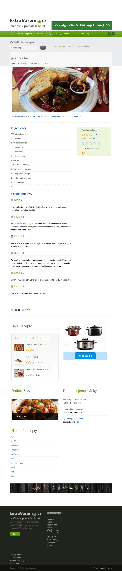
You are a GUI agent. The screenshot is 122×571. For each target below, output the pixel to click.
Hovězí (36, 34)
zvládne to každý (17, 560)
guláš (72, 46)
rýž (67, 46)
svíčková (86, 46)
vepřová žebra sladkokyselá (37, 369)
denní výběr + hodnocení (73, 409)
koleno (14, 476)
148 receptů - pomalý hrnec (74, 400)
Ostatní (66, 34)
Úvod (13, 34)
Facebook (51, 528)
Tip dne (74, 34)
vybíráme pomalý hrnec (73, 419)
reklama (50, 519)
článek (15, 534)
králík (13, 472)
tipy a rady (14, 563)
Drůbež (44, 34)
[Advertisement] (61, 7)
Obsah (81, 34)
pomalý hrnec (17, 463)
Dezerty (58, 34)
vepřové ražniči (32, 357)
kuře (13, 467)
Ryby (51, 34)
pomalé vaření (16, 558)
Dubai (49, 545)
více (79, 403)
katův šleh (15, 454)
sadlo (13, 459)
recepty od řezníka (18, 555)
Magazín (89, 34)
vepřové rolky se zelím (35, 344)
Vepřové (28, 34)
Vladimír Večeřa (106, 568)
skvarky (78, 46)
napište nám (52, 525)
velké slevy (51, 537)
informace (51, 522)
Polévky (20, 34)
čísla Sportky (52, 540)
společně (51, 543)
